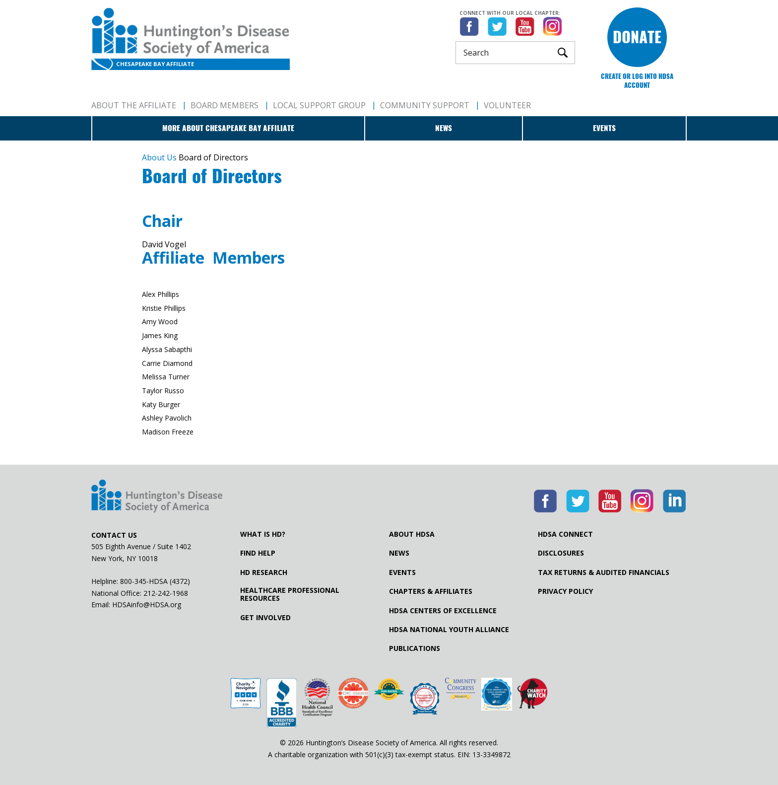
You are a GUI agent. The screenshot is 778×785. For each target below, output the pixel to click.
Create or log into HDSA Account (637, 80)
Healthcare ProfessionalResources (289, 594)
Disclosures (561, 553)
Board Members (225, 105)
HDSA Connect (565, 534)
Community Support (424, 105)
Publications (414, 648)
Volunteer (507, 105)
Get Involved (265, 618)
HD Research (263, 572)
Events (604, 128)
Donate (637, 37)
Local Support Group (319, 105)
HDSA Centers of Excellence (443, 611)
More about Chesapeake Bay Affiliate (228, 128)
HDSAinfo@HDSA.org (146, 604)
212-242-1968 (165, 593)
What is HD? (262, 534)
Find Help (257, 553)
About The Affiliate (133, 105)
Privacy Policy (565, 591)
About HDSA (412, 534)
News (443, 128)
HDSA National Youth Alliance (449, 630)
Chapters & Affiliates (430, 591)
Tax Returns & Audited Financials (603, 572)
